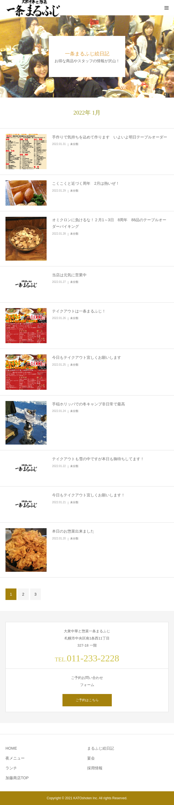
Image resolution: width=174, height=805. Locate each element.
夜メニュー (15, 758)
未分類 (74, 144)
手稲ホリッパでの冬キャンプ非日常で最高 (88, 404)
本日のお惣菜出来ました (73, 531)
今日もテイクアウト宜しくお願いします (86, 357)
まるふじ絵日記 (100, 748)
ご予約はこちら (87, 700)
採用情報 (94, 768)
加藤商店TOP (17, 778)
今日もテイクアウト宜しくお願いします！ (88, 495)
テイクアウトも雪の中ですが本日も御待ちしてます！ (98, 459)
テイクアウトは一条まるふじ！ (79, 311)
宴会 (91, 758)
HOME (11, 748)
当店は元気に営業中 (69, 275)
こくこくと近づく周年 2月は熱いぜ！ (85, 183)
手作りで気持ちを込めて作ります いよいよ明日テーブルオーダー (109, 137)
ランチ (11, 768)
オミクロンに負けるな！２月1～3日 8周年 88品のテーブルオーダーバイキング (109, 223)
